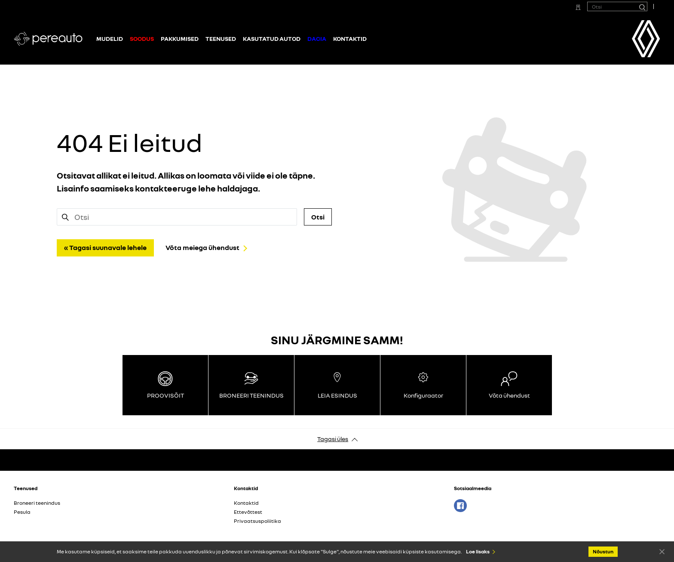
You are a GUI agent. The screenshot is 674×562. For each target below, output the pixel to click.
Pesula (22, 512)
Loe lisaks (478, 551)
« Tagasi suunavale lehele (105, 247)
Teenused (220, 38)
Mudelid (109, 38)
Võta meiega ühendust (202, 247)
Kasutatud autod (271, 38)
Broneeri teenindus (37, 503)
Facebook (460, 505)
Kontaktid (350, 38)
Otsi (318, 217)
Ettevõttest (248, 512)
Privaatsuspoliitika (257, 521)
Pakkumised (180, 38)
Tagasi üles (332, 438)
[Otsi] (641, 6)
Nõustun (662, 551)
